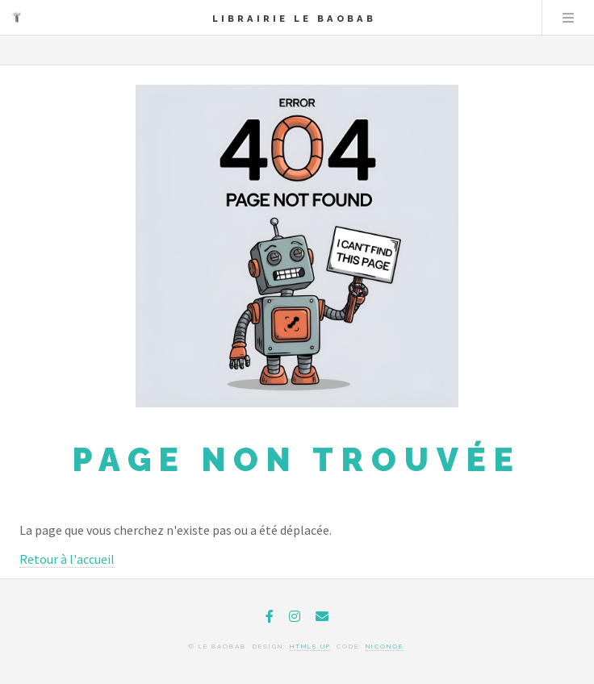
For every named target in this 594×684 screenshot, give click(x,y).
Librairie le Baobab (294, 18)
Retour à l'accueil (67, 559)
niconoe (385, 646)
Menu (568, 17)
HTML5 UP (310, 646)
